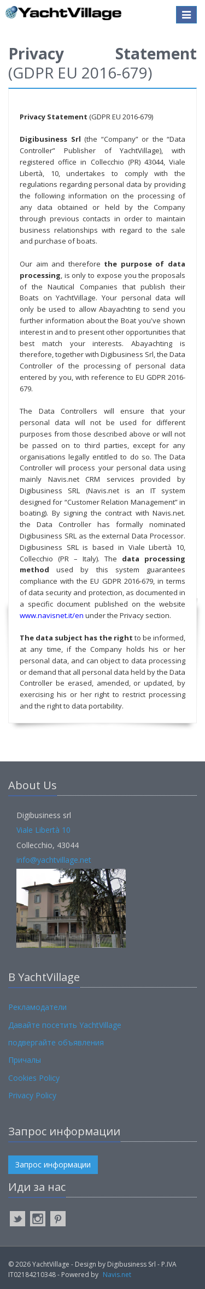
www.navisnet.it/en (52, 615)
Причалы (24, 1060)
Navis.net (117, 1274)
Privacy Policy (32, 1095)
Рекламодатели (37, 1007)
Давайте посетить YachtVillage (64, 1025)
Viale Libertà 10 (43, 830)
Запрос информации (53, 1164)
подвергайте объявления (56, 1042)
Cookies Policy (34, 1078)
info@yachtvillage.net (53, 860)
